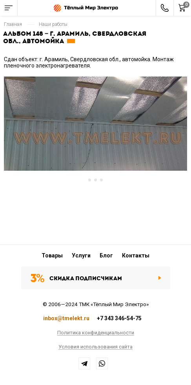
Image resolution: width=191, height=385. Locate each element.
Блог (106, 255)
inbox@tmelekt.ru (66, 318)
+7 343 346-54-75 (119, 318)
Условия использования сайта (95, 347)
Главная (13, 24)
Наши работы (53, 24)
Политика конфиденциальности (95, 333)
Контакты (135, 255)
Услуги (81, 255)
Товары (52, 255)
